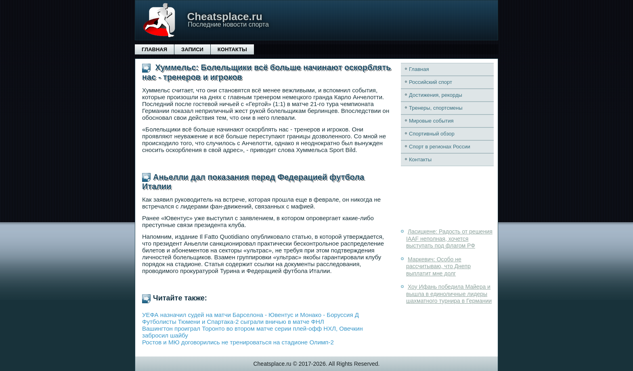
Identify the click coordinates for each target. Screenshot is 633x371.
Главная (154, 49)
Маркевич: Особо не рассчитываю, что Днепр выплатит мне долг (438, 266)
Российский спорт (430, 82)
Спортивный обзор (432, 134)
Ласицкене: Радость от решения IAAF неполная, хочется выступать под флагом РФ (449, 238)
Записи (192, 49)
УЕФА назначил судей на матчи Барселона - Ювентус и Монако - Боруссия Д (250, 314)
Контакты (232, 49)
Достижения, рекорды (435, 95)
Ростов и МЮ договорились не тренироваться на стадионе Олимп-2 (238, 342)
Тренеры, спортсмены (436, 108)
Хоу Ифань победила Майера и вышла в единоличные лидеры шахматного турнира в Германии (449, 293)
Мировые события (431, 121)
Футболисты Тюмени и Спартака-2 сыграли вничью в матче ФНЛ (233, 321)
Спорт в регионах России (439, 147)
